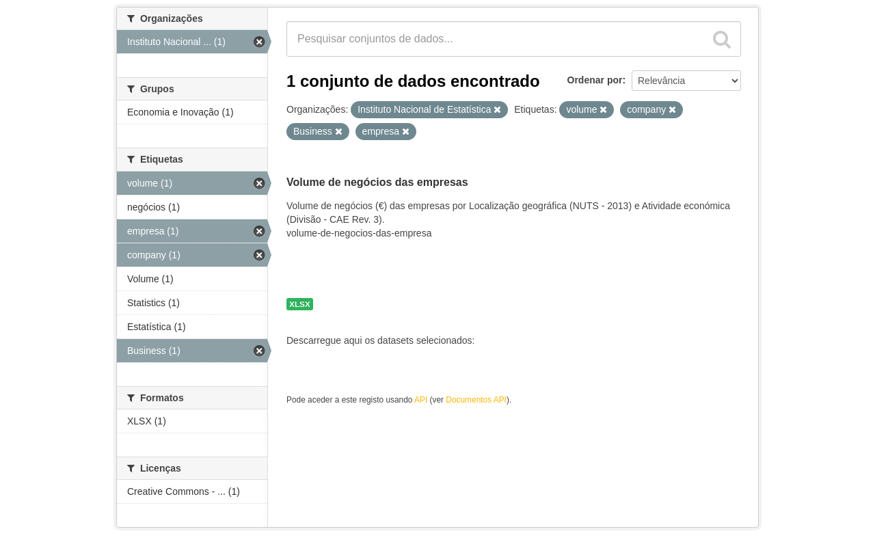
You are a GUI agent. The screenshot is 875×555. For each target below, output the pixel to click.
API (420, 400)
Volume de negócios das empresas (377, 182)
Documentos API (476, 400)
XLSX (299, 304)
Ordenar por (595, 80)
